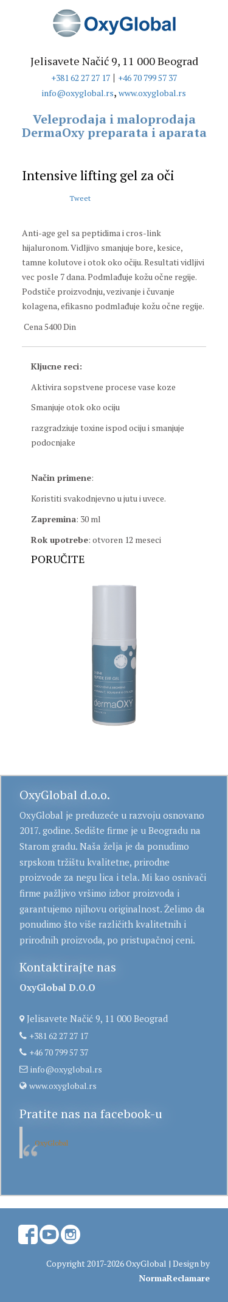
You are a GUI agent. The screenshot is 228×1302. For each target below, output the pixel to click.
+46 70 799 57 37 (147, 77)
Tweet (80, 198)
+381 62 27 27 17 (80, 77)
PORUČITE (58, 558)
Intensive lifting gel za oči (98, 175)
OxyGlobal (51, 1142)
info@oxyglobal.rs (78, 93)
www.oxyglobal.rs (152, 93)
